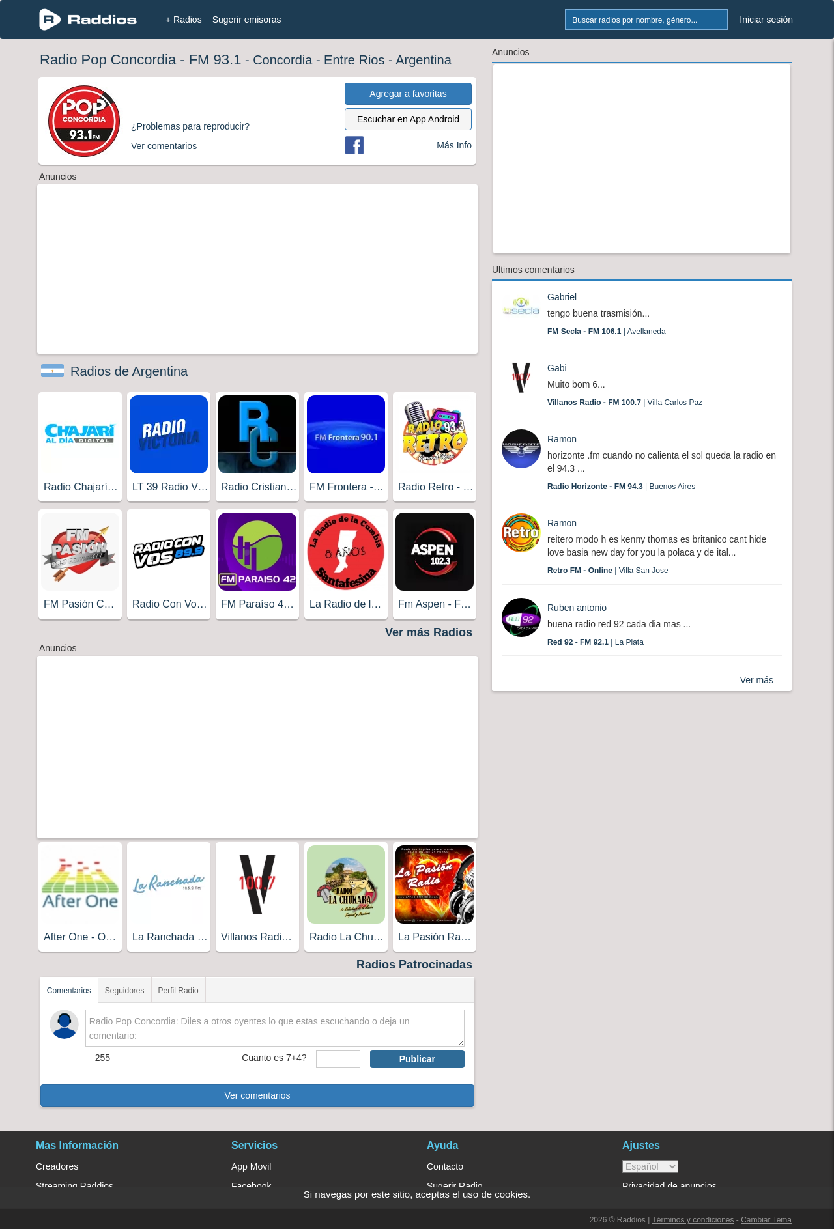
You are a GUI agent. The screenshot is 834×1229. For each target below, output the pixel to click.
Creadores (57, 1166)
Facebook (251, 1186)
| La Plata (595, 642)
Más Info (454, 145)
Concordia (282, 60)
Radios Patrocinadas (414, 964)
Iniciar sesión (766, 19)
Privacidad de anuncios (669, 1186)
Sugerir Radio (455, 1186)
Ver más (756, 680)
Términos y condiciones (693, 1219)
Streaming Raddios (74, 1186)
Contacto (445, 1166)
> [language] (650, 1166)
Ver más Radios (428, 632)
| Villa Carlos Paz (624, 402)
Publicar (417, 1059)
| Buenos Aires (621, 486)
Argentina (423, 60)
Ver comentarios (257, 1095)
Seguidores (125, 990)
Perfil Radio (178, 990)
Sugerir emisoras (246, 19)
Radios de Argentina (129, 371)
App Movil (251, 1166)
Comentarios (69, 990)
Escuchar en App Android (408, 119)
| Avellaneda (606, 331)
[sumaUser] (338, 1059)
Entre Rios (354, 60)
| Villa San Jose (608, 570)
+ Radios (183, 19)
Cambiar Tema (766, 1219)
